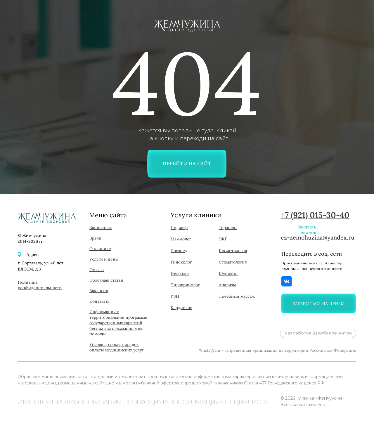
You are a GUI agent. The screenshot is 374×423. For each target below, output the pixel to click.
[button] (318, 303)
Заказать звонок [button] (306, 229)
